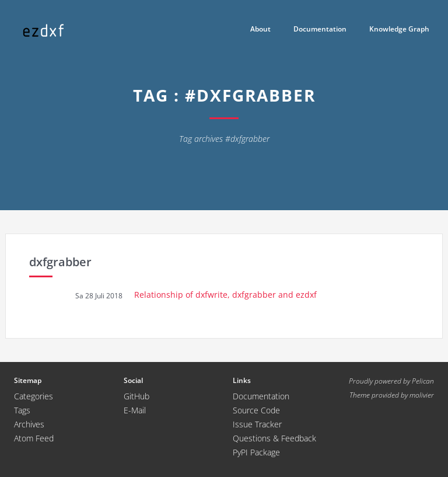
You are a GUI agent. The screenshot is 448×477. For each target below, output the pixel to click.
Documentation (319, 29)
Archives (29, 424)
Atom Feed (34, 438)
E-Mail (135, 410)
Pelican (423, 380)
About (260, 29)
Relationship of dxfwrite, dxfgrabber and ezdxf (225, 294)
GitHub (136, 396)
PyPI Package (256, 452)
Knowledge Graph (399, 29)
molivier (422, 394)
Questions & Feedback (274, 438)
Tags (22, 410)
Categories (33, 396)
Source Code (256, 410)
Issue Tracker (257, 424)
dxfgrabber (60, 262)
